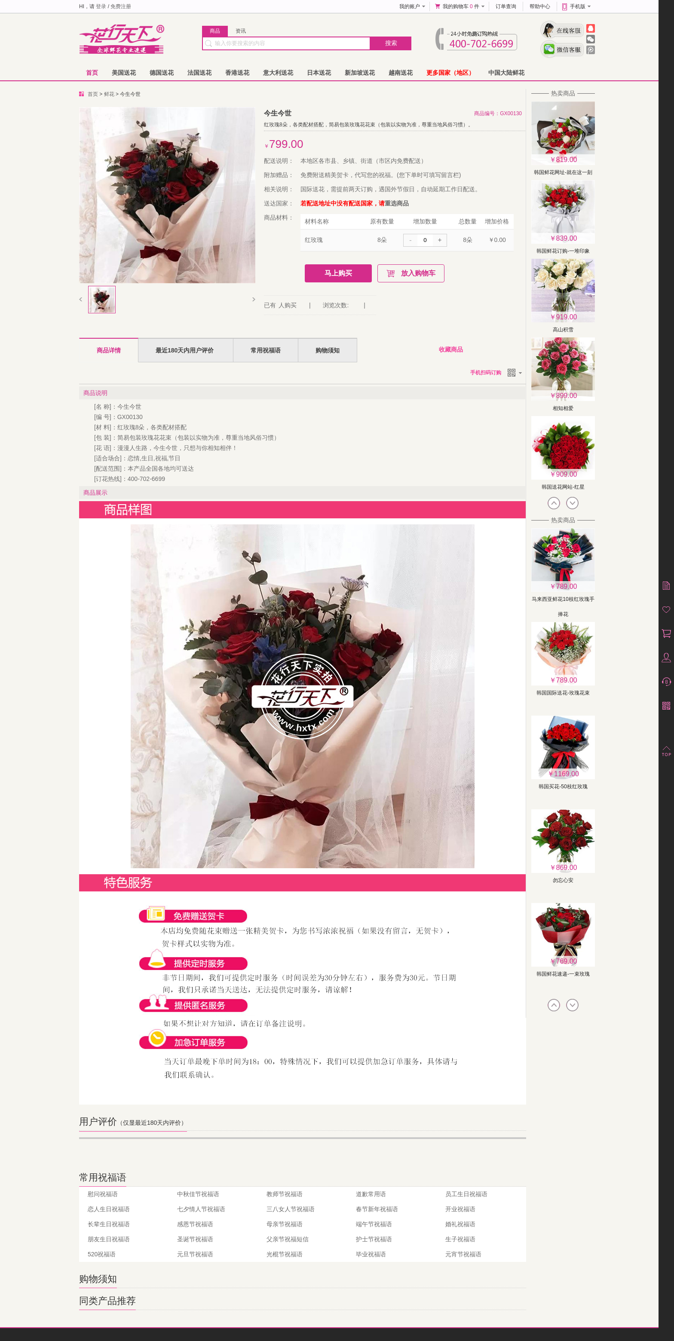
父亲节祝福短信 (288, 1239)
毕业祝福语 (371, 1254)
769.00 (566, 961)
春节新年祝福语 (377, 1209)
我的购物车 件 (461, 6)
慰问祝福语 (103, 1194)
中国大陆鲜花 (506, 72)
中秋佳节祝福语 (198, 1194)
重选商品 (397, 203)
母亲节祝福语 (285, 1224)
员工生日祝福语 (466, 1194)
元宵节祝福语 (463, 1254)
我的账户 (409, 6)
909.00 (566, 474)
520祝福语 (102, 1254)
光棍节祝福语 (285, 1254)
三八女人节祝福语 (291, 1209)
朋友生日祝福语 (109, 1239)
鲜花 (109, 94)
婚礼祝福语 (460, 1224)
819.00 (566, 159)
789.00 (566, 586)
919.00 (566, 317)
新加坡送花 (360, 72)
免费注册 (120, 6)
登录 (101, 6)
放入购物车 (418, 273)
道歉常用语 (371, 1194)
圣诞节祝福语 (195, 1239)
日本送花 (319, 72)
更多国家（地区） (450, 72)
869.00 (566, 867)
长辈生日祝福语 (109, 1224)
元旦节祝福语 (195, 1254)
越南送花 (401, 72)
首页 (92, 72)
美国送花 (124, 72)
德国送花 (162, 72)
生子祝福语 (460, 1239)
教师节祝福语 (285, 1194)
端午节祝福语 (374, 1224)
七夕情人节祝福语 (201, 1209)
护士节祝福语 (374, 1239)
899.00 (566, 395)
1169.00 (566, 774)
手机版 (577, 6)
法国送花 (199, 72)
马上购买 (338, 273)
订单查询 (506, 6)
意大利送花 (278, 72)
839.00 (566, 238)
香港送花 (237, 72)
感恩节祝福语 (195, 1224)
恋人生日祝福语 (109, 1209)
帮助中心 (540, 6)
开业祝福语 (460, 1209)
